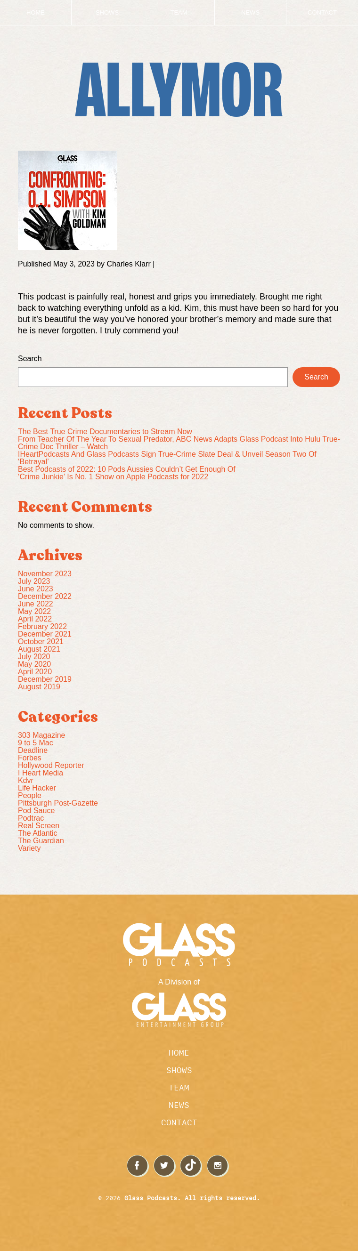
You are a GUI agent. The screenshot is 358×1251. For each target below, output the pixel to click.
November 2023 (45, 574)
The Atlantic (37, 833)
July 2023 (34, 581)
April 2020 (35, 672)
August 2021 (39, 649)
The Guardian (41, 841)
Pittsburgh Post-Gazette (58, 803)
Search (30, 359)
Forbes (29, 758)
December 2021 (45, 634)
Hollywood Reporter (51, 765)
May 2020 (34, 664)
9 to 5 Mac (35, 743)
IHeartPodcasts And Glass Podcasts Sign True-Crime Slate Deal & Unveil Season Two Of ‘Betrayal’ (167, 458)
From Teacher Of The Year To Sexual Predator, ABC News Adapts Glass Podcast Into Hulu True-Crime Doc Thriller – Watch (179, 443)
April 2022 (35, 619)
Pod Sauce (36, 811)
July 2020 (34, 657)
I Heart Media (40, 773)
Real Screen (38, 826)
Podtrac (31, 818)
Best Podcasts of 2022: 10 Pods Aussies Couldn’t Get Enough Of (127, 469)
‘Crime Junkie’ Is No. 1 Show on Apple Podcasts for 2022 (113, 477)
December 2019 (45, 679)
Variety (29, 848)
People (29, 795)
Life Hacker (37, 788)
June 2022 (35, 604)
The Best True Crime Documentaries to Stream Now (105, 432)
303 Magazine (41, 735)
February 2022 (42, 626)
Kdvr (25, 780)
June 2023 (35, 589)
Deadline (33, 750)
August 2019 (39, 687)
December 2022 (45, 596)
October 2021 (41, 642)
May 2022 (34, 611)
